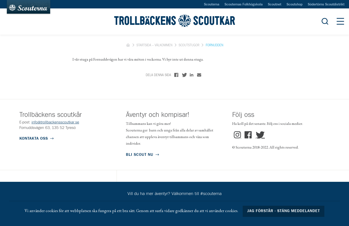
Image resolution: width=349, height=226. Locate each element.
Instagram (237, 135)
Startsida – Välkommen (154, 45)
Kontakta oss (33, 139)
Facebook (248, 135)
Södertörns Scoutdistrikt (326, 4)
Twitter (259, 135)
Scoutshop (294, 4)
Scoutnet (274, 4)
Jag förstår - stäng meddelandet (283, 211)
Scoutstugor (189, 45)
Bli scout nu (139, 155)
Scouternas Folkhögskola (243, 4)
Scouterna (211, 4)
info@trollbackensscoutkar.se (55, 122)
